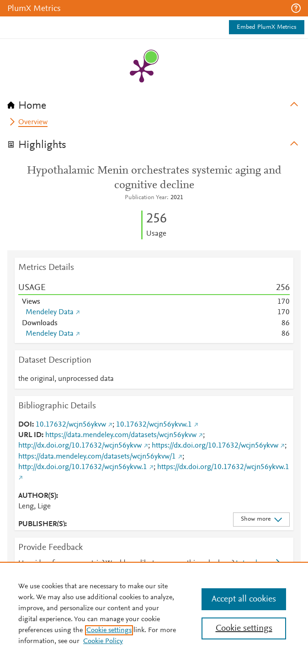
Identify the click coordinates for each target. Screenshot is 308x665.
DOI (25, 424)
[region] (154, 613)
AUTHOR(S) (37, 496)
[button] (296, 8)
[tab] (154, 103)
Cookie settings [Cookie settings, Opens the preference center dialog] (244, 628)
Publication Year (146, 198)
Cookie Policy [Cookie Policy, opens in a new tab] (103, 641)
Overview (33, 122)
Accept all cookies (244, 599)
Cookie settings (109, 630)
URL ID (30, 435)
